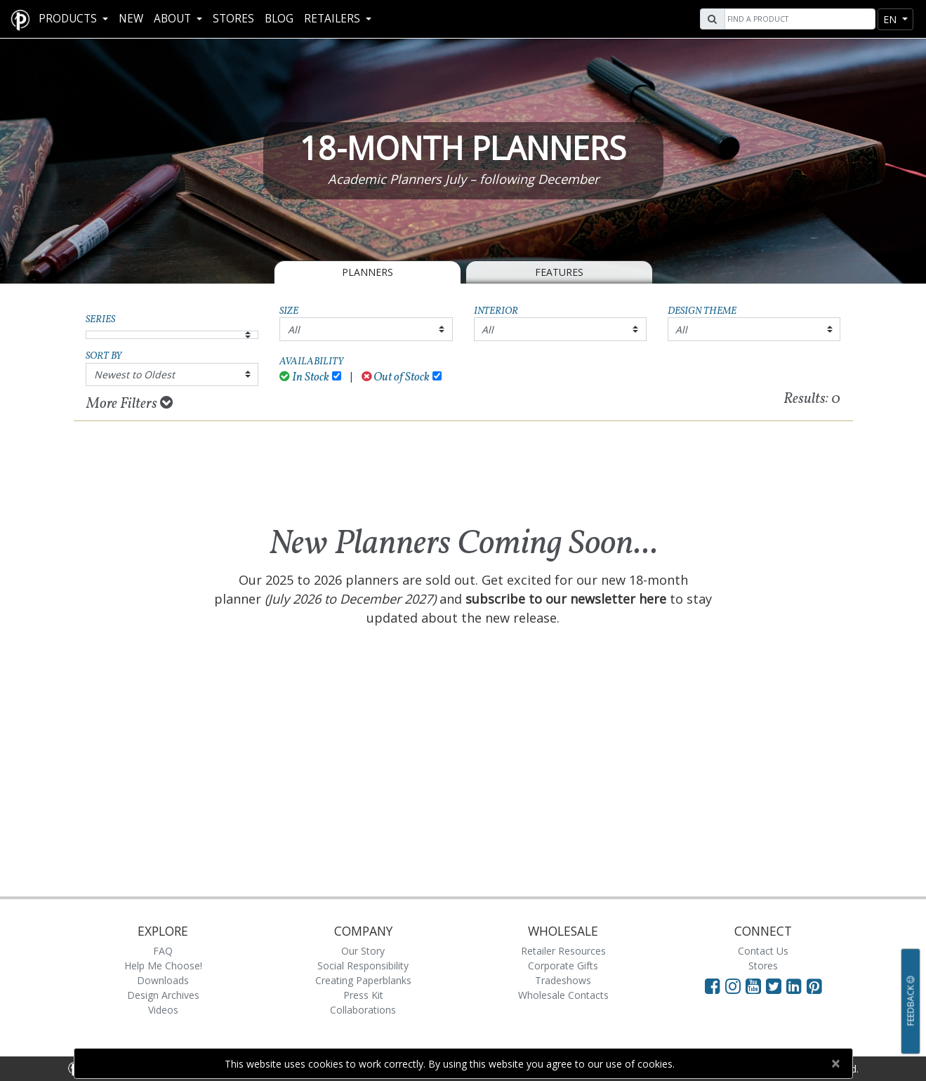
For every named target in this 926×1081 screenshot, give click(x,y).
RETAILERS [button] (333, 18)
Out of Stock (396, 377)
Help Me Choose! (163, 965)
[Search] (798, 18)
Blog (279, 18)
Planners (367, 272)
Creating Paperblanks (363, 980)
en (891, 19)
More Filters (129, 403)
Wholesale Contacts (563, 995)
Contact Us (763, 950)
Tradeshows (563, 980)
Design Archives (163, 995)
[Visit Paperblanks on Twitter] (776, 985)
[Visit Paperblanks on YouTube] (756, 985)
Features (559, 272)
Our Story (363, 950)
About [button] (174, 18)
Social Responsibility (363, 965)
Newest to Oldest (134, 374)
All (294, 329)
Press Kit (363, 995)
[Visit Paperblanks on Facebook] (712, 985)
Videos (163, 1009)
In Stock (304, 377)
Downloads (163, 980)
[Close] (835, 1063)
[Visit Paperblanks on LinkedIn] (796, 985)
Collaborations (363, 1009)
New (131, 18)
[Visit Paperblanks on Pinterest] (814, 985)
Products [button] (69, 18)
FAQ (163, 950)
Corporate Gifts (563, 965)
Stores (233, 18)
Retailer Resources (563, 950)
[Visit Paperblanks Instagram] (733, 985)
